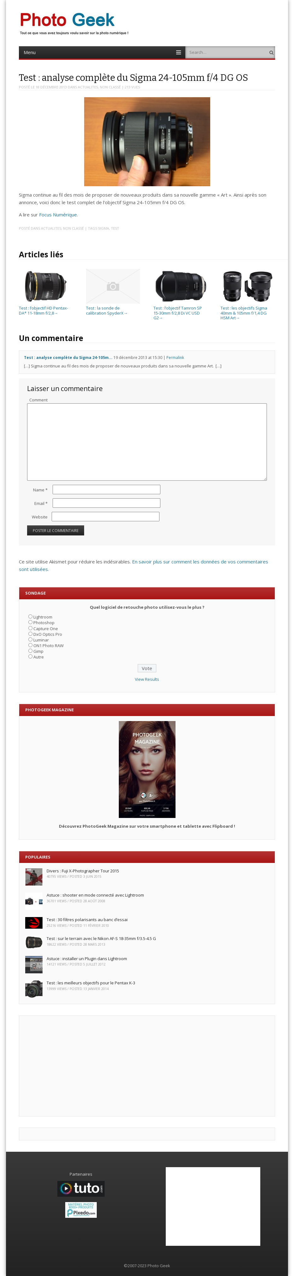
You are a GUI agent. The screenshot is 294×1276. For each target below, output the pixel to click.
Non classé (110, 87)
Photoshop (44, 622)
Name (40, 490)
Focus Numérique (58, 214)
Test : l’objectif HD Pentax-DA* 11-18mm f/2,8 (46, 308)
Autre (38, 657)
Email (41, 503)
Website (40, 517)
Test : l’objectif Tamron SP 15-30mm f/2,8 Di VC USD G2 (180, 310)
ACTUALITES (88, 87)
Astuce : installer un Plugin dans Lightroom (87, 958)
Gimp (38, 651)
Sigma (103, 228)
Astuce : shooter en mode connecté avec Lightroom (95, 895)
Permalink (175, 357)
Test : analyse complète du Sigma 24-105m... (68, 357)
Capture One (45, 628)
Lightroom (42, 617)
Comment (38, 400)
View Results (147, 679)
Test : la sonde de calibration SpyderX (113, 308)
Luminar (41, 640)
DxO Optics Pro (47, 634)
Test (115, 228)
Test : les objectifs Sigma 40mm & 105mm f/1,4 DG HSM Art (247, 310)
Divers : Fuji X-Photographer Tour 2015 (83, 871)
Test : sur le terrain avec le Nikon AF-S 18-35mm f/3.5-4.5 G (101, 938)
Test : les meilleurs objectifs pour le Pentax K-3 (91, 983)
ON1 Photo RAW (48, 645)
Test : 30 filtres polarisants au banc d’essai (87, 919)
